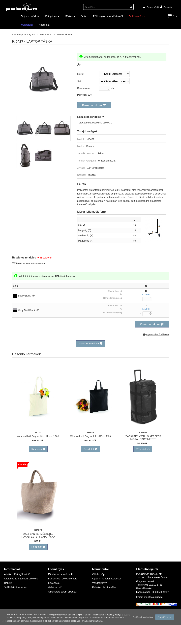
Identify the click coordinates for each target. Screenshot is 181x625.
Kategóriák (51, 16)
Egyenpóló (53, 582)
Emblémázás (135, 16)
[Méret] (114, 74)
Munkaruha (27, 24)
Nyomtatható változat (157, 334)
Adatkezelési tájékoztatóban (64, 617)
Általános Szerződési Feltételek (21, 578)
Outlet (84, 16)
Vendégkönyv (99, 582)
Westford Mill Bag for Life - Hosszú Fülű (38, 436)
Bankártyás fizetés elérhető (62, 578)
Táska (41, 34)
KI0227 (38, 530)
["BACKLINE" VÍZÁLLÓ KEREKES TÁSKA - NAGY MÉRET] (143, 427)
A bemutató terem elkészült (62, 591)
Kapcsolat (44, 24)
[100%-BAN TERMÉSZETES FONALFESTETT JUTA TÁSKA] (38, 525)
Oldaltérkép (98, 574)
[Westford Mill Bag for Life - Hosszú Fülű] (38, 427)
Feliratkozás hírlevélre (104, 587)
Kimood (90, 146)
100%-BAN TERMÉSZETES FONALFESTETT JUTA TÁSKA (38, 535)
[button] (94, 105)
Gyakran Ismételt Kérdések (106, 578)
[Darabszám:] (104, 88)
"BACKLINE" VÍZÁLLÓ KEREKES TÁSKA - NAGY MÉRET (143, 438)
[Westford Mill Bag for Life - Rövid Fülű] (90, 427)
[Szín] (114, 81)
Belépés (168, 7)
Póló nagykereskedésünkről (108, 16)
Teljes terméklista (30, 16)
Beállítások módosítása (143, 617)
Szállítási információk (15, 587)
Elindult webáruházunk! (60, 574)
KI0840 (143, 432)
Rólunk (8, 582)
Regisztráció (153, 7)
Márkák (69, 16)
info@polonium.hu (153, 597)
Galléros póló (55, 587)
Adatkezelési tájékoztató (17, 574)
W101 (38, 432)
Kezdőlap (18, 34)
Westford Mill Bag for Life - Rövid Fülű (90, 436)
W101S (90, 432)
